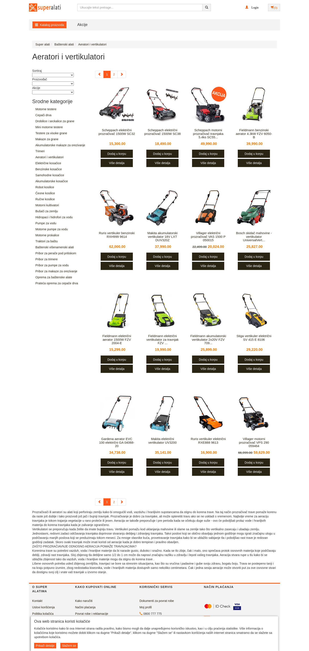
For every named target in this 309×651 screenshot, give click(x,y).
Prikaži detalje (45, 645)
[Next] (121, 74)
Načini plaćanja (85, 607)
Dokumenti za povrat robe (156, 601)
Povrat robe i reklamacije (91, 613)
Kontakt (37, 601)
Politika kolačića (43, 613)
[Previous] (99, 74)
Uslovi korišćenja (43, 607)
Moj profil (145, 607)
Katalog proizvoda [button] (49, 25)
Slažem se (69, 645)
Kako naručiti (83, 601)
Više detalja (116, 163)
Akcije (82, 25)
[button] (252, 7)
